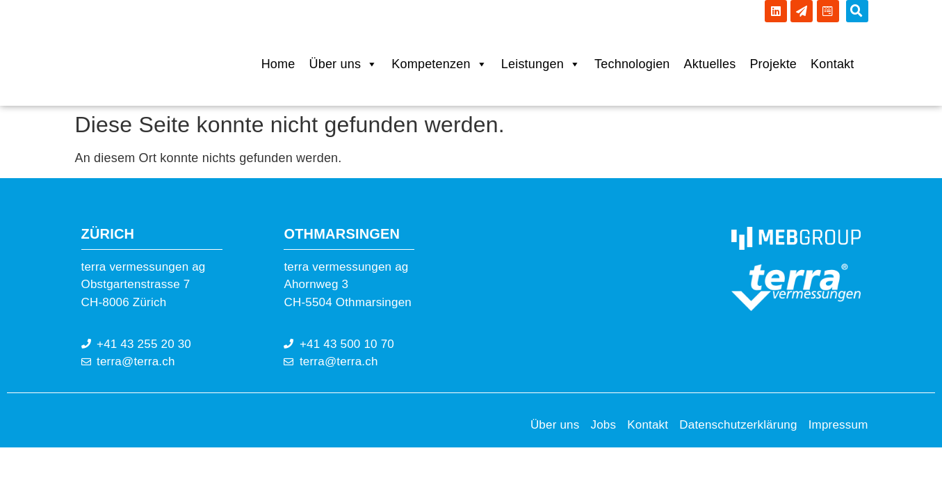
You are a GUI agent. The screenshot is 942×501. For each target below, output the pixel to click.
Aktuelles (710, 64)
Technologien (631, 64)
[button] (857, 11)
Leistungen (540, 64)
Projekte (773, 64)
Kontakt (832, 64)
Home (278, 64)
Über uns (343, 64)
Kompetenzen (439, 64)
